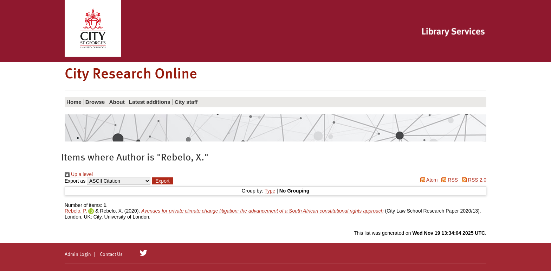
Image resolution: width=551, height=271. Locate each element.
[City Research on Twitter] (143, 253)
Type (270, 191)
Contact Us (111, 254)
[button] (162, 180)
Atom (428, 180)
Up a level (79, 174)
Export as (75, 181)
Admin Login (78, 254)
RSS (448, 180)
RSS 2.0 (472, 180)
